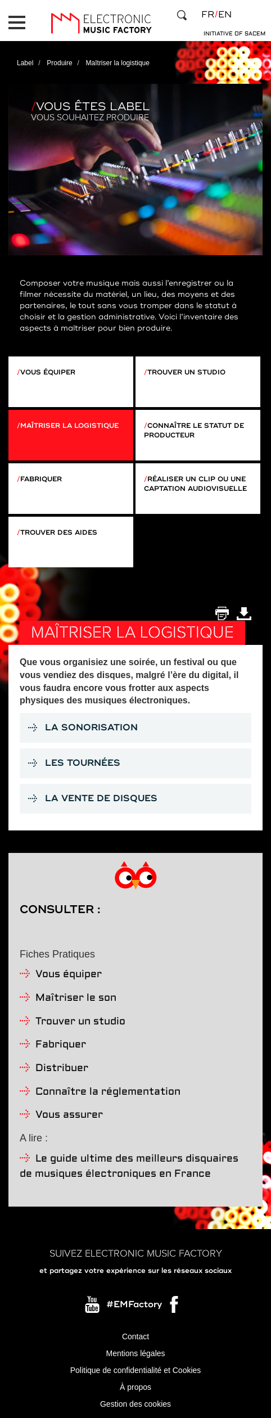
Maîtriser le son (75, 998)
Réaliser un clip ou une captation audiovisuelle (195, 484)
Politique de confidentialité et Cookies (135, 1370)
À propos (135, 1387)
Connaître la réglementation (107, 1092)
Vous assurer (69, 1115)
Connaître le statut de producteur (194, 431)
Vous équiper (47, 372)
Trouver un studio (186, 372)
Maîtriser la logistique (69, 426)
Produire (59, 63)
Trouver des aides (58, 533)
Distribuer (61, 1068)
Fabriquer (41, 479)
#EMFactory (134, 1304)
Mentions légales (135, 1353)
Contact (135, 1336)
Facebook (175, 1307)
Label (25, 63)
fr (207, 14)
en (225, 14)
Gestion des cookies (135, 1403)
